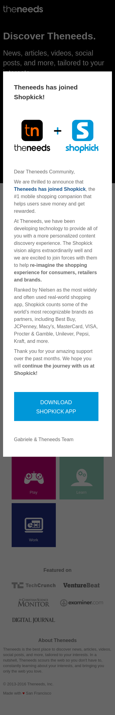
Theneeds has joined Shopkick (50, 189)
